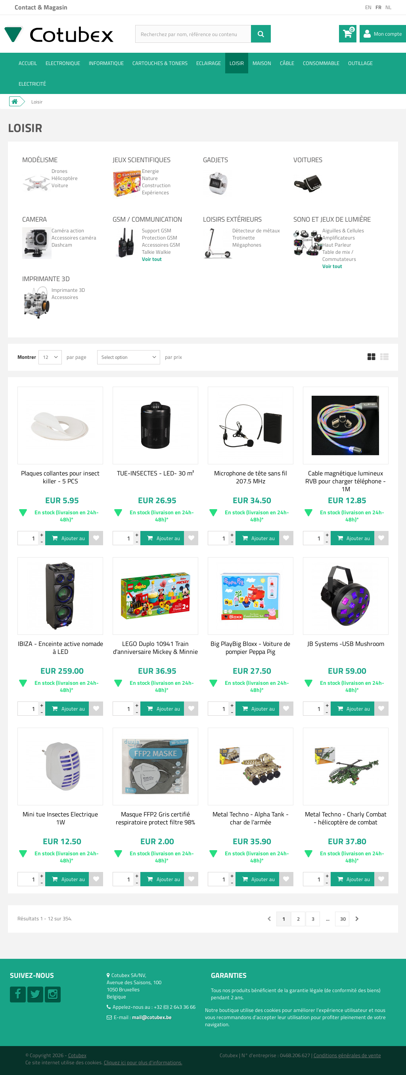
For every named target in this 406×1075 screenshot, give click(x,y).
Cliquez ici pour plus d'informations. (143, 1062)
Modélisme (39, 160)
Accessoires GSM (161, 245)
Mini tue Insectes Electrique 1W (60, 818)
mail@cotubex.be (152, 1017)
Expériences (155, 192)
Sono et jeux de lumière (332, 219)
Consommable (321, 63)
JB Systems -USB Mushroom (345, 643)
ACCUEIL (28, 63)
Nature (150, 178)
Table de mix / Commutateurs (339, 255)
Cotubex (77, 1055)
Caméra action (68, 230)
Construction (156, 185)
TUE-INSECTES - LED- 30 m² (155, 473)
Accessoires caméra (74, 237)
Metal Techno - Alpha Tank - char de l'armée (251, 818)
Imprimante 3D (46, 279)
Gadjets (215, 160)
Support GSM (156, 230)
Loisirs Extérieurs (232, 219)
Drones (59, 171)
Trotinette (243, 237)
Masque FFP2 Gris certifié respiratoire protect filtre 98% (155, 818)
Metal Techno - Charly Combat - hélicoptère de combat (346, 818)
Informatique (106, 63)
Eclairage (208, 63)
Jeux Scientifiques (141, 160)
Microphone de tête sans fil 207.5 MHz (250, 477)
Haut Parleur (336, 245)
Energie (150, 171)
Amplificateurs (338, 237)
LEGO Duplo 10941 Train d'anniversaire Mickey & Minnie (155, 647)
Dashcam (62, 245)
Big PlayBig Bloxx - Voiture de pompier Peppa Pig (250, 647)
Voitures (307, 160)
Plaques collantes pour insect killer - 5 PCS (60, 477)
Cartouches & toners (160, 63)
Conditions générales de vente (347, 1055)
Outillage (360, 63)
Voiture (60, 185)
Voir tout (152, 259)
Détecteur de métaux (256, 230)
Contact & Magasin (41, 7)
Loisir (237, 63)
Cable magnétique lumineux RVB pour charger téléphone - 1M (345, 481)
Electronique (63, 63)
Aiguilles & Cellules (343, 230)
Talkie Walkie (156, 252)
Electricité (32, 84)
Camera (34, 219)
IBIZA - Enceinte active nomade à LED (60, 647)
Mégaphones (246, 245)
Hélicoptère (65, 178)
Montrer (26, 356)
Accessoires (65, 297)
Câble (287, 63)
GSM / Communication (147, 219)
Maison (262, 63)
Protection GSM (159, 237)
